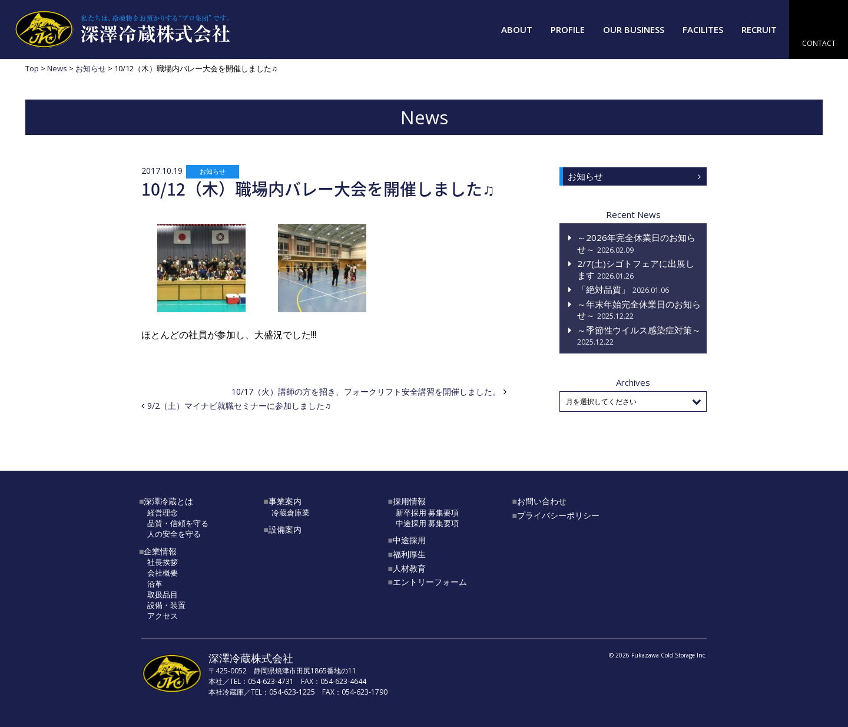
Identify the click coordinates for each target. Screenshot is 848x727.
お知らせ (213, 171)
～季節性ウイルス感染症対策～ (639, 336)
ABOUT (516, 29)
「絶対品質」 (623, 289)
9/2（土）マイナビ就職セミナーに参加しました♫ (239, 405)
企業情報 (160, 551)
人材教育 (409, 568)
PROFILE (568, 29)
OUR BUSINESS (633, 29)
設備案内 (285, 529)
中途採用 (409, 540)
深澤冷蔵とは (168, 501)
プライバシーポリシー (558, 515)
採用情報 (409, 501)
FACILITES (703, 29)
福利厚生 (409, 554)
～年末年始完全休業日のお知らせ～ (639, 310)
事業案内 (285, 501)
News (57, 68)
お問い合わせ (542, 501)
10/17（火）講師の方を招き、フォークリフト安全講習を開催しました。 (366, 391)
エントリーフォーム (430, 581)
